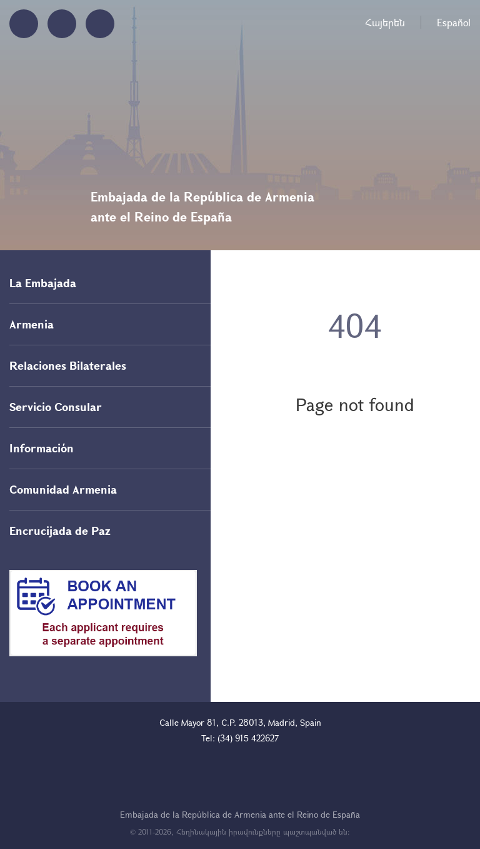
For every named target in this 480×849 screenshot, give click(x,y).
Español (454, 22)
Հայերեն (385, 22)
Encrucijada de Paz (60, 530)
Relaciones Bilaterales (67, 365)
